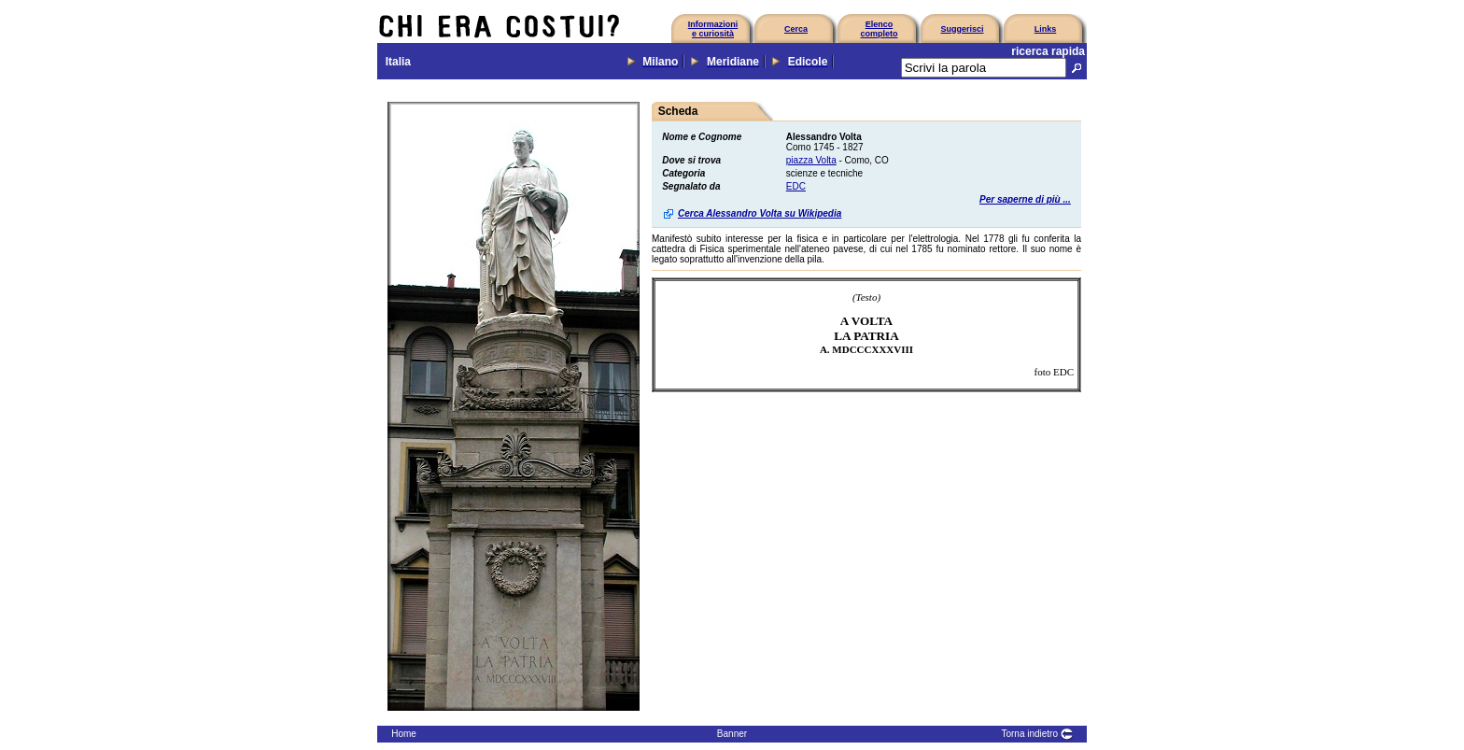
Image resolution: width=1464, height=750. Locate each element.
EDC (796, 186)
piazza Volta (811, 160)
